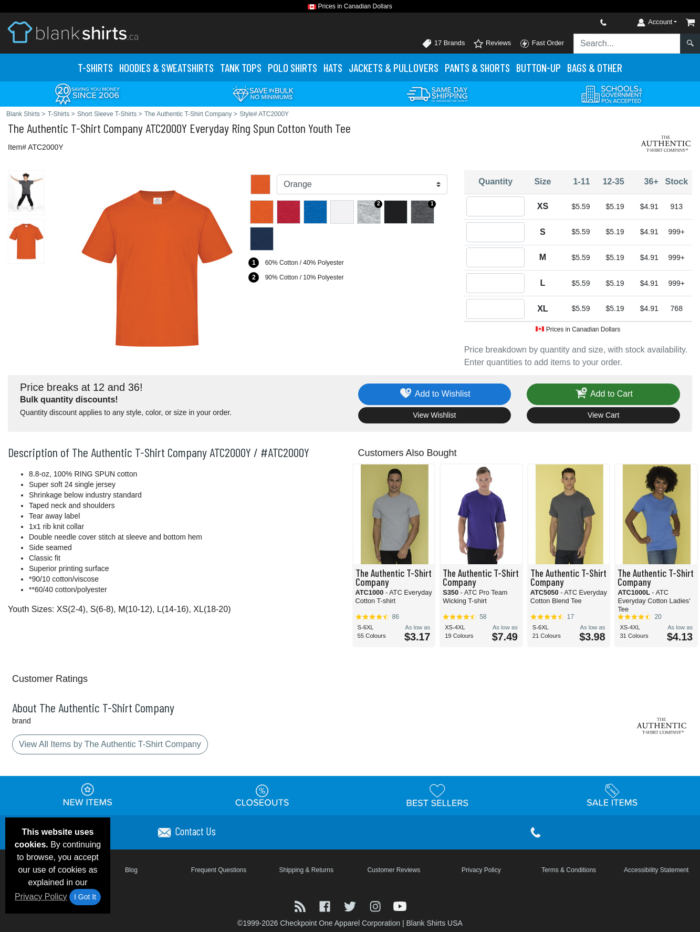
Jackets (393, 67)
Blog (131, 870)
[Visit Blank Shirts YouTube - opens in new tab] (400, 905)
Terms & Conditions (568, 870)
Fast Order (541, 43)
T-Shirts (95, 67)
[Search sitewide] (627, 44)
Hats (332, 67)
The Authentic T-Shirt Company (75, 128)
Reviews (492, 43)
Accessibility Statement (656, 870)
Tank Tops (241, 67)
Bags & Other (594, 67)
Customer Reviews (393, 870)
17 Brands (443, 43)
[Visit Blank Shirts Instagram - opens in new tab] (376, 905)
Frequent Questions (218, 870)
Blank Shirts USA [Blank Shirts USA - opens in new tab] (434, 923)
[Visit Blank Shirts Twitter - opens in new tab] (351, 905)
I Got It (85, 897)
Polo (292, 67)
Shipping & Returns (306, 870)
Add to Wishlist (435, 394)
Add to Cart (603, 394)
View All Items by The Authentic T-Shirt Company (110, 744)
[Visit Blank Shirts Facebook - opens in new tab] (326, 905)
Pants (477, 67)
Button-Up (538, 67)
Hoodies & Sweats (166, 67)
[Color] (362, 184)
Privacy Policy (41, 896)
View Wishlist (434, 415)
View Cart (603, 415)
